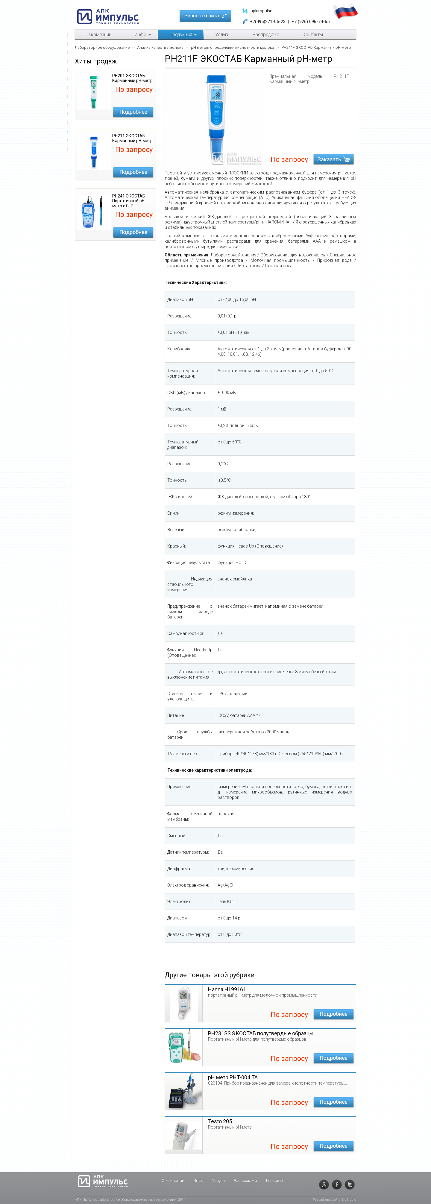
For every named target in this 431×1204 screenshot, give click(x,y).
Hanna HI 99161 (227, 989)
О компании (173, 1180)
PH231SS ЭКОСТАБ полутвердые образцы (261, 1033)
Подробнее (133, 112)
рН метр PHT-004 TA (233, 1077)
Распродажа (245, 1180)
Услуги (218, 1180)
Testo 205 (220, 1121)
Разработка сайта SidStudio (334, 1199)
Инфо (198, 1180)
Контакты (275, 1180)
